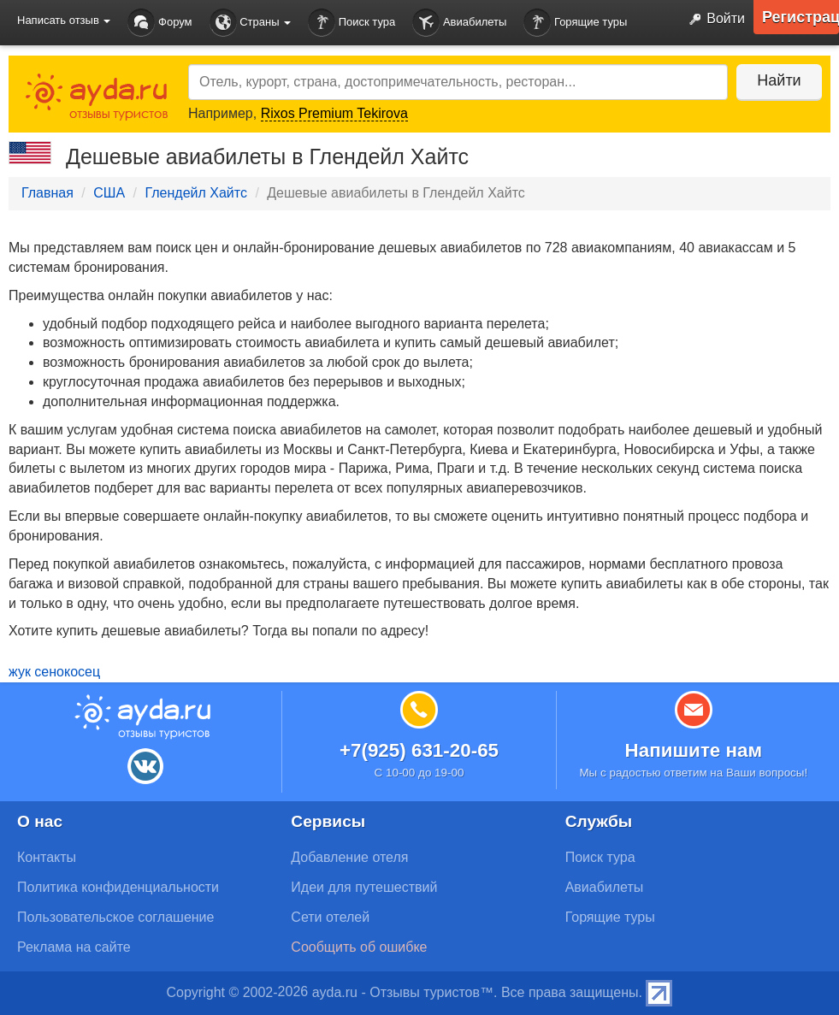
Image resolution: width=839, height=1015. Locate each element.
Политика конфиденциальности (118, 887)
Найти (779, 80)
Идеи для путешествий (364, 887)
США (109, 193)
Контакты (46, 857)
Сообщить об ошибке (359, 947)
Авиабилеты (459, 23)
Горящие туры (575, 23)
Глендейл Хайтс (195, 193)
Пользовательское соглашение (115, 917)
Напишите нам (694, 750)
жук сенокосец (54, 671)
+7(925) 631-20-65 (419, 750)
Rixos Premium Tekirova (334, 113)
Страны (251, 23)
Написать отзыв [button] (63, 20)
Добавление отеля (349, 857)
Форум (159, 23)
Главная (47, 193)
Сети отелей (330, 917)
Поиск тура (351, 23)
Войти (713, 20)
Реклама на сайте (74, 947)
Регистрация (800, 17)
